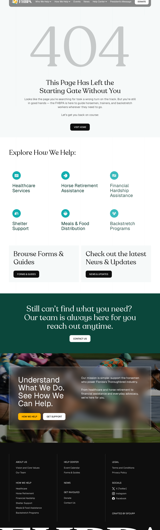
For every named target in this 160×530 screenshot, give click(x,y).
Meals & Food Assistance (29, 507)
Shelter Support (24, 503)
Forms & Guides (72, 472)
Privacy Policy (119, 472)
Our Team (21, 472)
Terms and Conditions (123, 467)
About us (21, 462)
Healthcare (21, 488)
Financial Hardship (25, 498)
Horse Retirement (25, 493)
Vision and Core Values (27, 467)
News (67, 482)
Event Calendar (72, 467)
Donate (67, 498)
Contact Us (69, 502)
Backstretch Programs (27, 512)
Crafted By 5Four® (123, 513)
